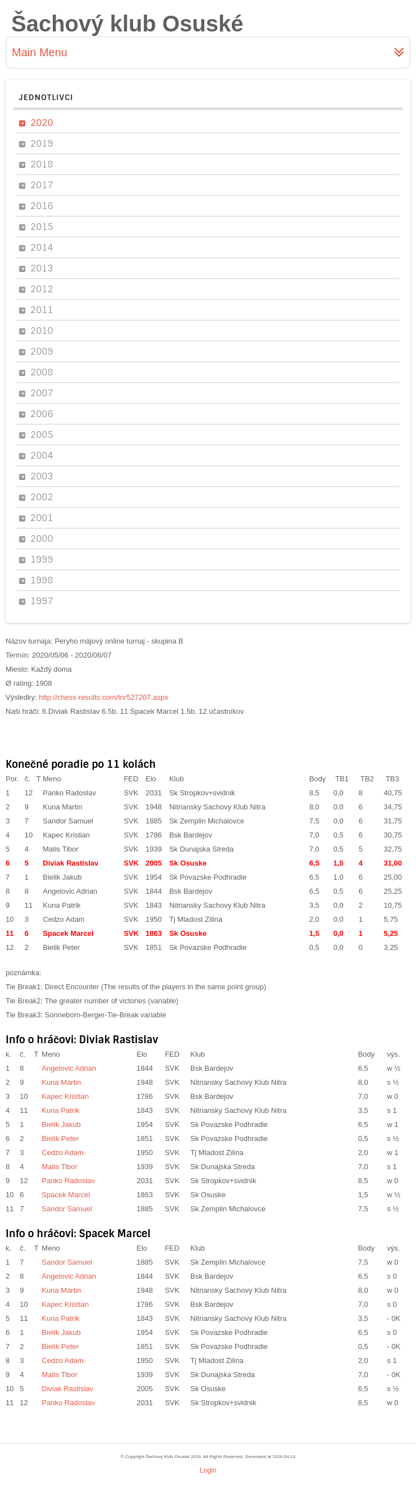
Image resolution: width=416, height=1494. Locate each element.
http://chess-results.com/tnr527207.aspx (103, 697)
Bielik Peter (61, 947)
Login (208, 1470)
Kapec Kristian (66, 835)
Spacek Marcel (68, 933)
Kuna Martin (62, 807)
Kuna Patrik (61, 905)
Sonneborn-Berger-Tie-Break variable (105, 1015)
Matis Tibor (61, 849)
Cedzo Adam (63, 919)
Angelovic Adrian (70, 891)
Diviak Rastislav (70, 863)
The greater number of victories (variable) (111, 1001)
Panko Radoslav (69, 793)
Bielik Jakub (62, 877)
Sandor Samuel (68, 821)
